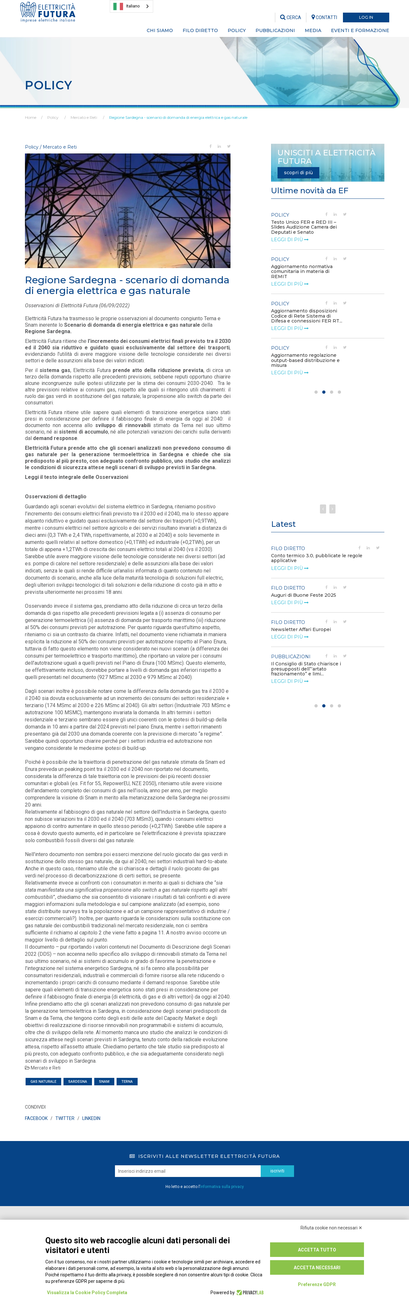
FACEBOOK (36, 1118)
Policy (53, 117)
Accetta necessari (317, 1267)
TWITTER (64, 1118)
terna (127, 1081)
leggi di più (290, 240)
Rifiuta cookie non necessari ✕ (331, 1227)
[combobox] (131, 6)
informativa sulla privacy (222, 1186)
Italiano (126, 6)
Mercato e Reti (84, 117)
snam (104, 1081)
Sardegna (77, 1081)
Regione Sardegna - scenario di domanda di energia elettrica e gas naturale (178, 117)
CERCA (290, 17)
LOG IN (366, 17)
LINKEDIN (91, 1118)
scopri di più (298, 172)
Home (30, 117)
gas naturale (43, 1081)
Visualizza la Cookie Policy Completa (87, 1292)
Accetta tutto (317, 1249)
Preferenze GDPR (317, 1284)
